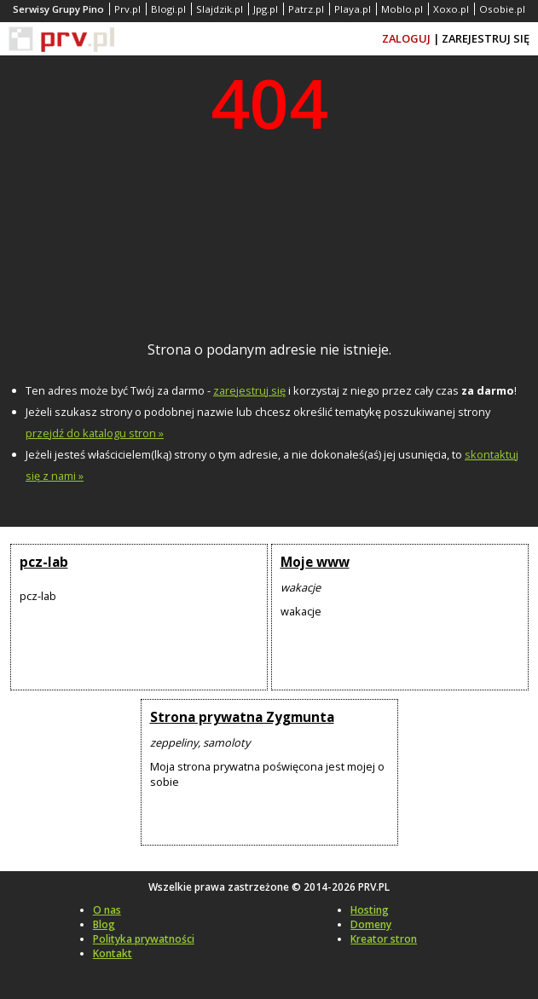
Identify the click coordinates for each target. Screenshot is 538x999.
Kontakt (112, 953)
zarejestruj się (249, 390)
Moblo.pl (402, 9)
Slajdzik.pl (219, 9)
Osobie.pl (502, 9)
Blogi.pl (168, 9)
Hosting (369, 910)
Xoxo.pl (451, 9)
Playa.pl (352, 9)
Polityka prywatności (143, 939)
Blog (104, 924)
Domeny (370, 924)
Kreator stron (383, 939)
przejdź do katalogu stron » (95, 433)
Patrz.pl (306, 9)
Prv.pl (127, 9)
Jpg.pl (265, 9)
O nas (107, 910)
